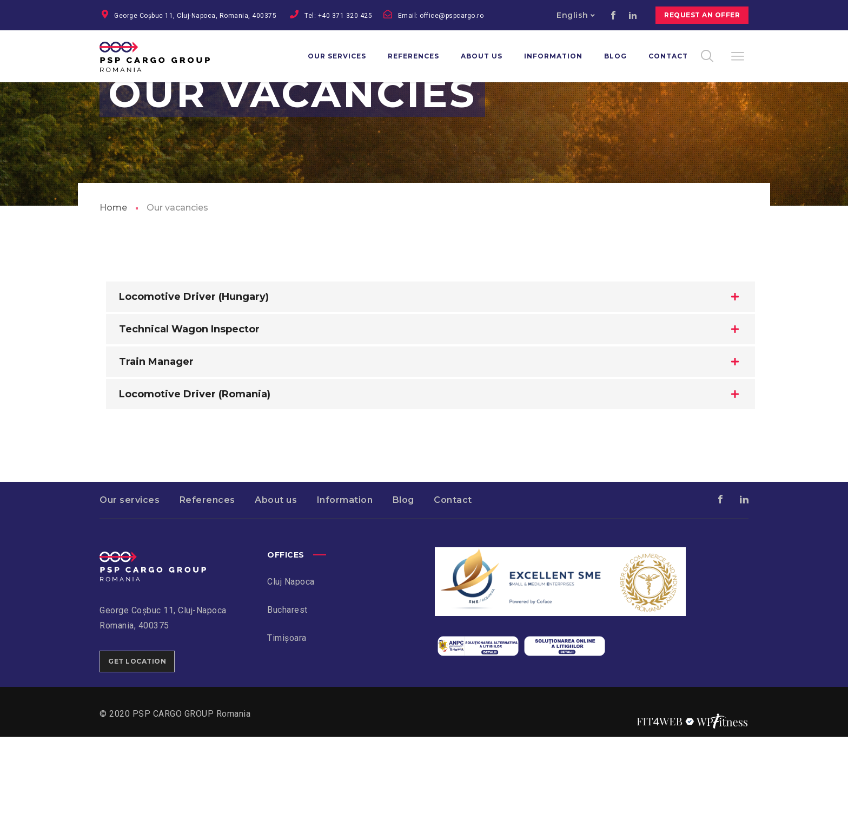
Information (345, 582)
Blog (403, 582)
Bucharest (287, 692)
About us (276, 582)
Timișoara (287, 720)
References (207, 582)
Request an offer (702, 15)
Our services (130, 582)
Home (113, 290)
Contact (453, 582)
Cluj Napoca (291, 664)
